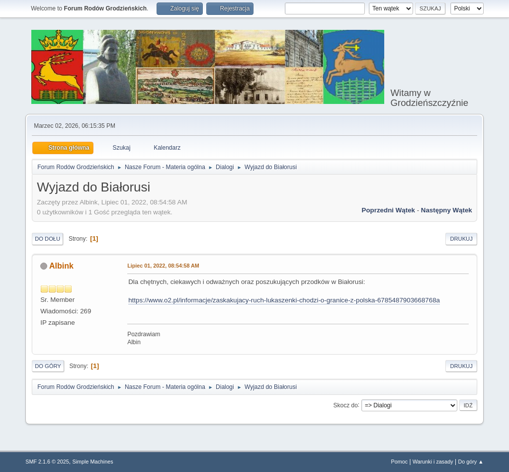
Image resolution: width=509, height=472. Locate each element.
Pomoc (399, 462)
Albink (61, 266)
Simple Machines (93, 462)
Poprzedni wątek (388, 210)
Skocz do (346, 404)
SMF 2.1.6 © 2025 (47, 462)
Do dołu (47, 239)
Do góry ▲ (470, 462)
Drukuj (461, 239)
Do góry (48, 366)
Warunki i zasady (433, 462)
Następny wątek (446, 210)
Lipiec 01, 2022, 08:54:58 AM (163, 266)
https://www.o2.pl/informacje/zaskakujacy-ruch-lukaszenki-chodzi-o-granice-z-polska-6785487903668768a (284, 300)
